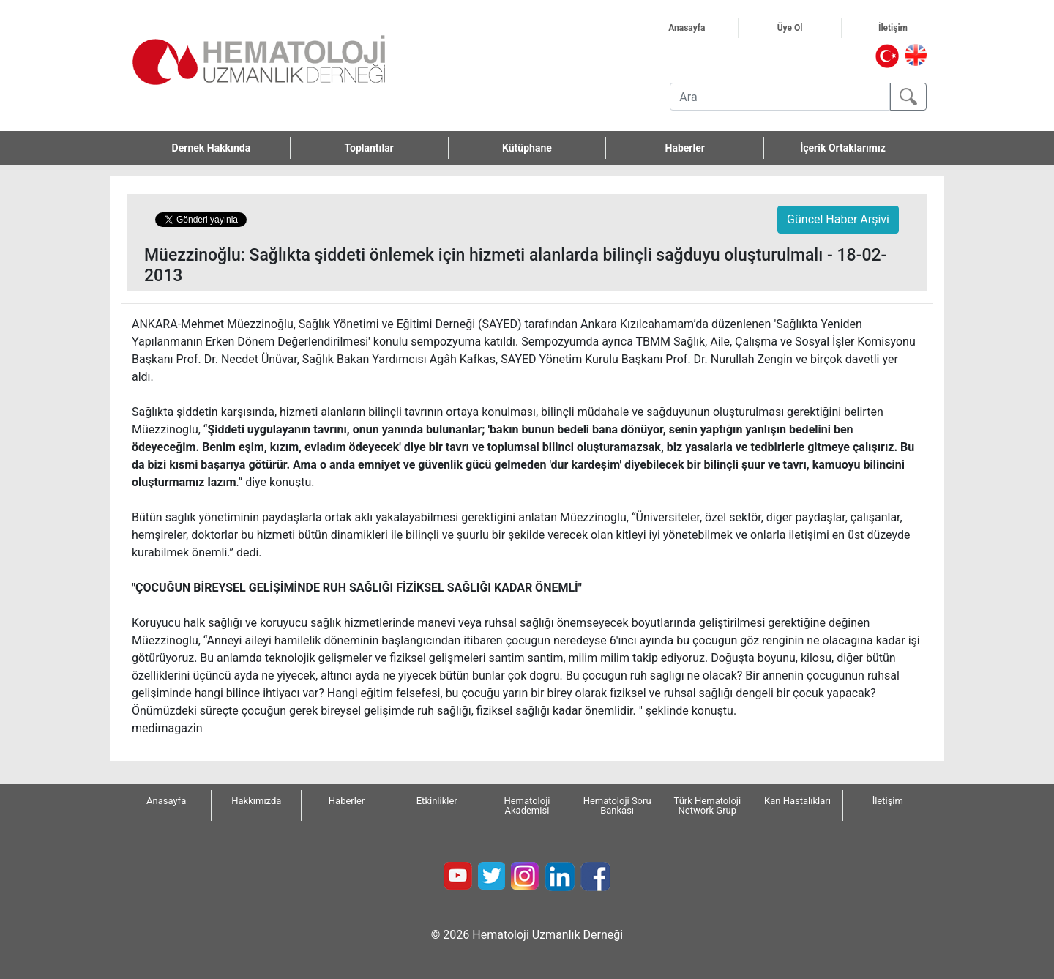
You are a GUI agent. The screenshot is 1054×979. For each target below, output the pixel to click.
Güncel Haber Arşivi (838, 219)
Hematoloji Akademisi (527, 805)
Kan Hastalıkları (797, 800)
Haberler (685, 148)
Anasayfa (703, 28)
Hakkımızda (256, 800)
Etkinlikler (436, 800)
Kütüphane (527, 148)
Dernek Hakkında (231, 148)
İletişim (910, 28)
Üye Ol (807, 28)
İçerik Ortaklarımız (843, 148)
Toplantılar (369, 148)
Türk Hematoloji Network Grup (707, 805)
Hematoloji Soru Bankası (617, 805)
